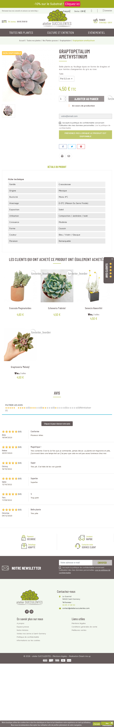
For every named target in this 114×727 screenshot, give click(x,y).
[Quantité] (61, 99)
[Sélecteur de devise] (84, 11)
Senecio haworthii (93, 308)
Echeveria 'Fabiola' (57, 308)
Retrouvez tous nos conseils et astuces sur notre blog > (20, 11)
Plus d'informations (107, 723)
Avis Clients (106, 270)
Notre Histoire (22, 630)
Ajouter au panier (86, 99)
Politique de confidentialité (28, 637)
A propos (20, 623)
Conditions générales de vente (84, 627)
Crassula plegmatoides (20, 308)
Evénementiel (96, 32)
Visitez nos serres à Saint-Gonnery (31, 633)
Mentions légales (79, 623)
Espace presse (23, 627)
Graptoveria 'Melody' (20, 367)
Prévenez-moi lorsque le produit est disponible (85, 134)
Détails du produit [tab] (57, 166)
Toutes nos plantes (21, 32)
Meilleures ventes (79, 630)
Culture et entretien (60, 32)
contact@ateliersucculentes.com (75, 608)
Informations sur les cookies (28, 640)
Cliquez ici (72, 4)
